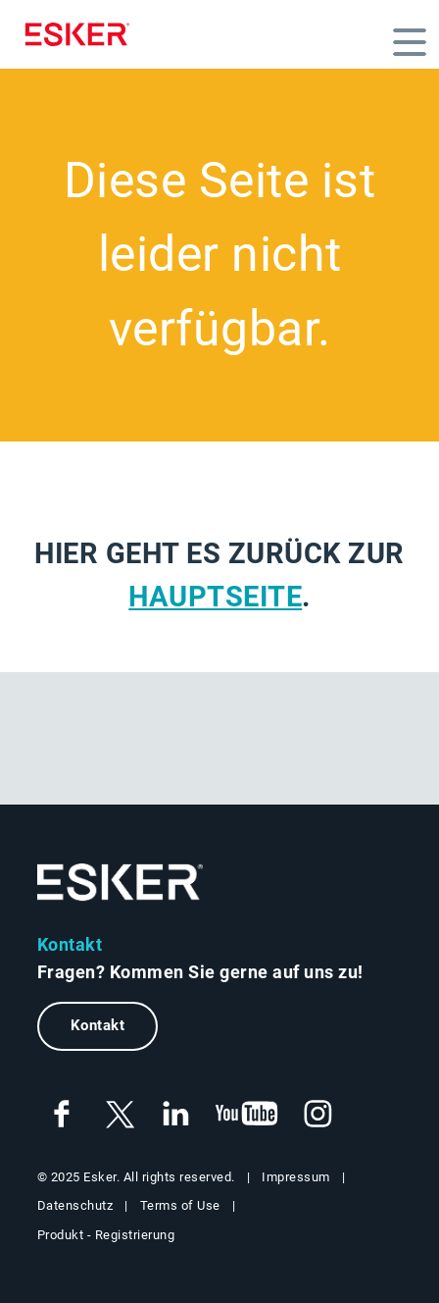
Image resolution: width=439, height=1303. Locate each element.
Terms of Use (180, 1205)
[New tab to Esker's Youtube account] (247, 1114)
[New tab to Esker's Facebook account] (61, 1114)
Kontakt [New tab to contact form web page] (98, 1025)
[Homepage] (82, 34)
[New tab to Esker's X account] (118, 1114)
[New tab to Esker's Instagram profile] (318, 1114)
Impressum (296, 1177)
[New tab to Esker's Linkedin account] (175, 1114)
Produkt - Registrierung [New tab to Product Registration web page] (106, 1234)
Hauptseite (215, 596)
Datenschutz (75, 1205)
